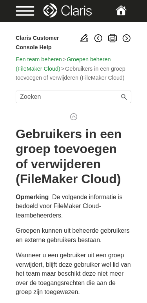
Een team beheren (39, 59)
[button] (124, 97)
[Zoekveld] (73, 97)
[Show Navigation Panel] (21, 11)
